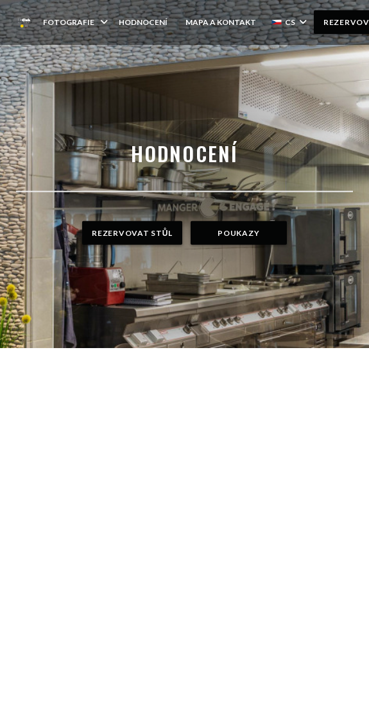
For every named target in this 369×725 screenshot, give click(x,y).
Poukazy (238, 233)
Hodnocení (143, 22)
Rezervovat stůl (132, 233)
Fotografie (76, 22)
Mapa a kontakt (220, 22)
